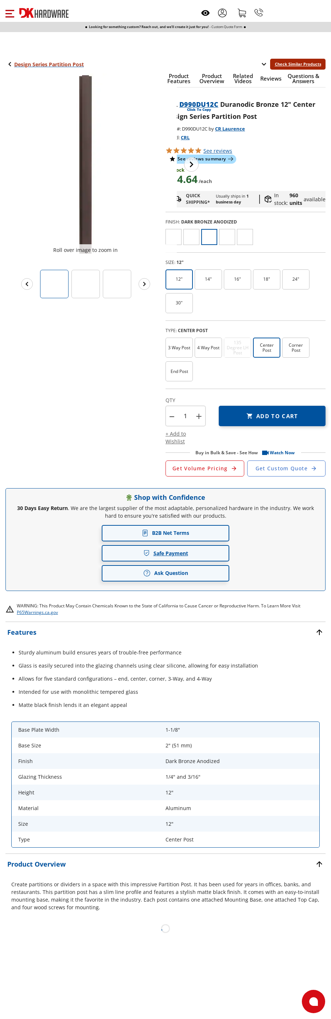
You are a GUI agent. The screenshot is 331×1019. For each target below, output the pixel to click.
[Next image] (191, 164)
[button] (9, 12)
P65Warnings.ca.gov (37, 612)
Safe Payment (165, 553)
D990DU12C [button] (198, 104)
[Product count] (185, 416)
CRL (185, 137)
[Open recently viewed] (205, 12)
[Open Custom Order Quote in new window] (286, 468)
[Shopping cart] (242, 12)
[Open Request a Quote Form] (205, 468)
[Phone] (258, 12)
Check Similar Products (298, 64)
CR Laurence (230, 128)
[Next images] (144, 284)
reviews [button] (217, 150)
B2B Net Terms (165, 532)
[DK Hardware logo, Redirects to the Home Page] (44, 13)
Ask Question (165, 573)
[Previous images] (27, 284)
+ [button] (199, 416)
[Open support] (313, 1001)
